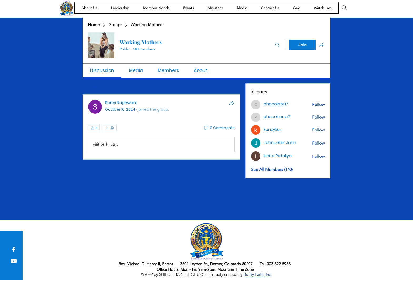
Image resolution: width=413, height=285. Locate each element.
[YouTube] (13, 261)
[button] (89, 7)
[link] (102, 70)
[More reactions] (110, 128)
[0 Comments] (219, 128)
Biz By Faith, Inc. (258, 274)
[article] (161, 127)
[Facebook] (13, 249)
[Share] (231, 103)
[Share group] (322, 45)
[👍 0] (94, 128)
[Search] (344, 7)
